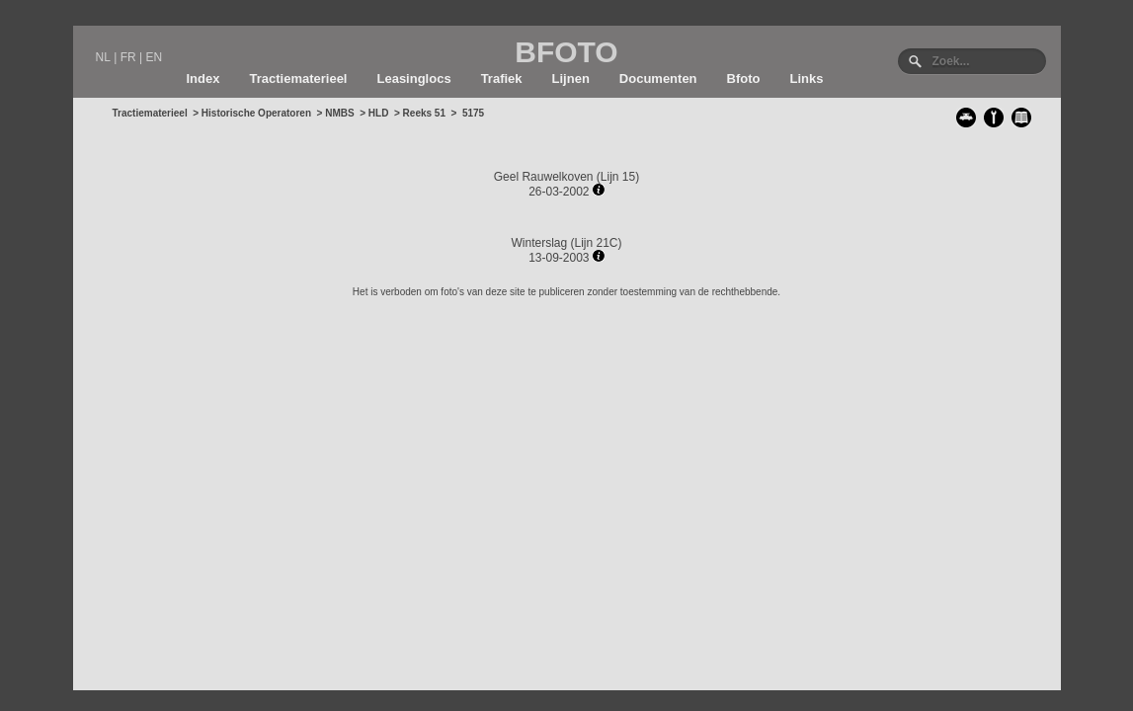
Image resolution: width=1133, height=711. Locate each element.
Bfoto (744, 78)
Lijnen (571, 78)
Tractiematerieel (298, 78)
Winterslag (539, 243)
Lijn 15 (618, 177)
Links (807, 78)
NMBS (339, 113)
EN (153, 57)
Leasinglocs (413, 78)
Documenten (658, 78)
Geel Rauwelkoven (544, 177)
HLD (378, 113)
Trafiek (502, 78)
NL (103, 57)
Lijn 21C (596, 243)
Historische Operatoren (256, 113)
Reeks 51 (424, 113)
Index (203, 78)
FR (128, 57)
